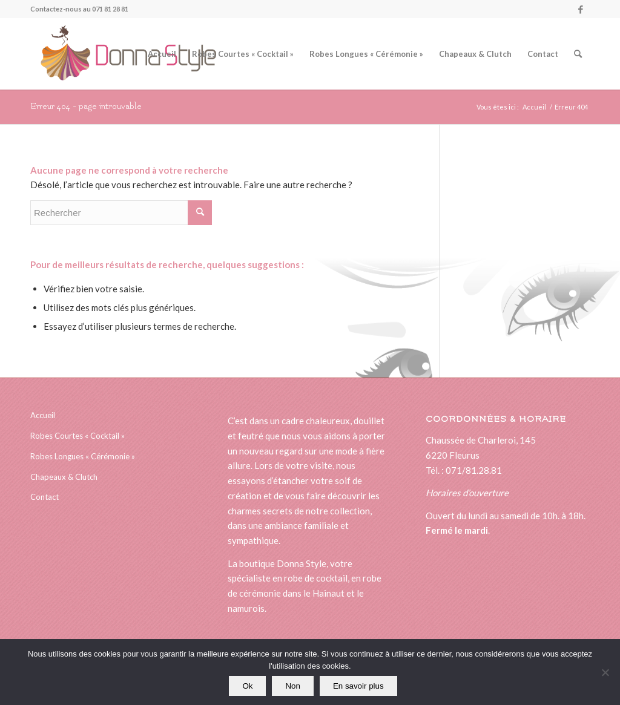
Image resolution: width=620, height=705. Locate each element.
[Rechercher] (578, 54)
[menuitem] (162, 54)
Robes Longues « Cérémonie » (82, 456)
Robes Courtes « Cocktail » (77, 436)
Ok (247, 685)
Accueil (42, 415)
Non (292, 685)
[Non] (605, 672)
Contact (44, 497)
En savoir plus (358, 685)
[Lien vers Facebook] (581, 9)
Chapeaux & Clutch (63, 477)
